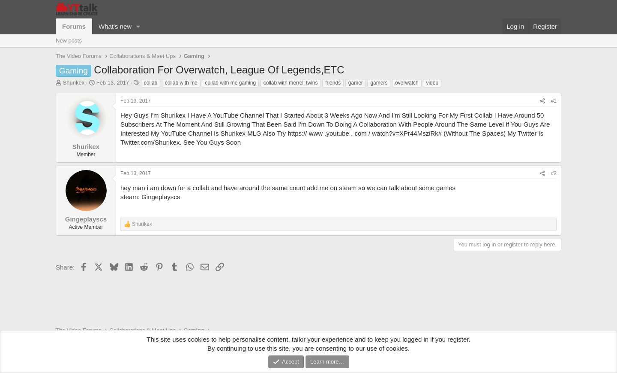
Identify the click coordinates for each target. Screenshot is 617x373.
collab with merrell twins (291, 83)
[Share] (542, 101)
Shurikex (74, 82)
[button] (138, 26)
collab (150, 83)
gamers (378, 83)
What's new (115, 26)
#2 (554, 173)
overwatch (407, 83)
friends (333, 83)
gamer (355, 83)
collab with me (181, 83)
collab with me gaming (230, 83)
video (432, 83)
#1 (554, 101)
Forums (74, 26)
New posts (69, 40)
